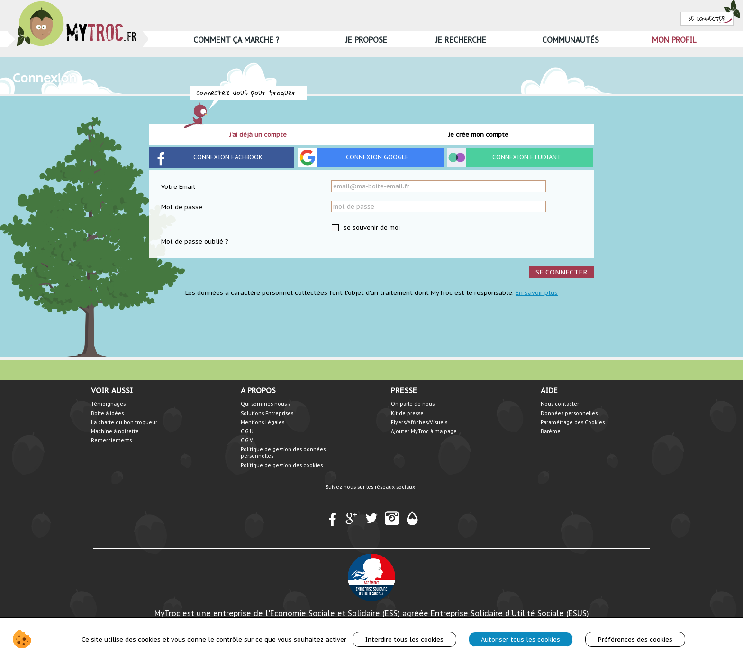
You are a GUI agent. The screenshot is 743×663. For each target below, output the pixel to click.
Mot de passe (181, 207)
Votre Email (178, 187)
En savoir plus (537, 293)
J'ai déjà (258, 135)
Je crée (478, 135)
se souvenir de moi (371, 227)
